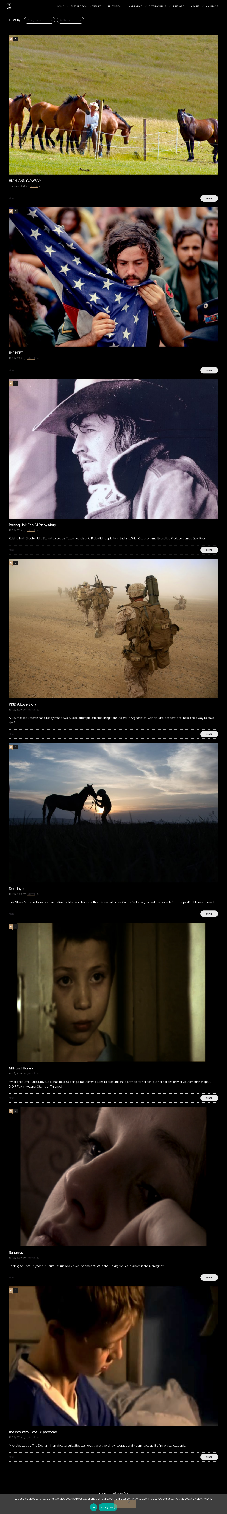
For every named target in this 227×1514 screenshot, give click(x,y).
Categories (34, 20)
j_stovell (31, 358)
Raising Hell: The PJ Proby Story (32, 524)
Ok (93, 1507)
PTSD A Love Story (22, 704)
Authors (65, 20)
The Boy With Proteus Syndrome (33, 1432)
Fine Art (178, 6)
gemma (34, 186)
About (195, 6)
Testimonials (157, 6)
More (11, 198)
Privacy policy (107, 1507)
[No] (125, 1504)
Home (60, 6)
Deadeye (16, 888)
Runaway (16, 1252)
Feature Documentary (86, 6)
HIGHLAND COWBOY (25, 180)
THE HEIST (16, 352)
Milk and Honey (21, 1068)
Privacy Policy (120, 1493)
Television (115, 6)
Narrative (135, 6)
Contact (212, 6)
